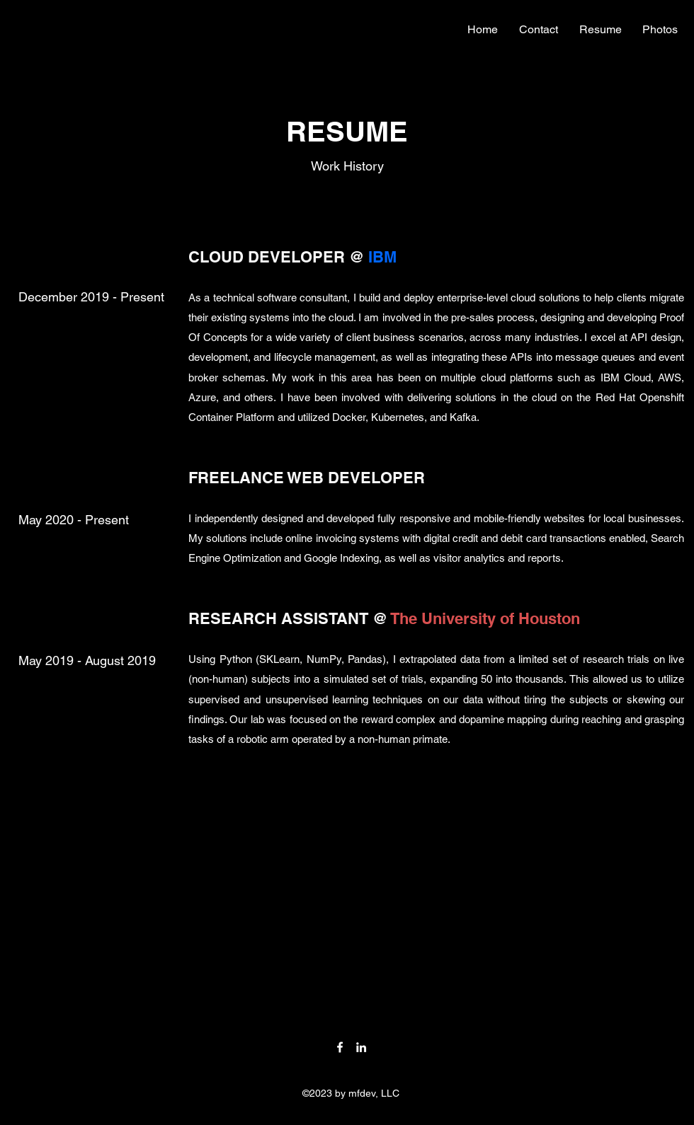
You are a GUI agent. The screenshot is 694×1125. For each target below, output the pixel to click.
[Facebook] (340, 1047)
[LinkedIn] (361, 1047)
